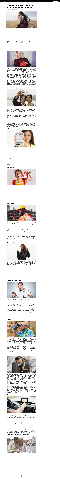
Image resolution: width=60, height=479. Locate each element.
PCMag (12, 374)
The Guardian (28, 72)
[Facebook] (47, 1)
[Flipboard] (50, 1)
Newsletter (55, 1)
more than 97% (30, 107)
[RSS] (51, 1)
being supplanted (10, 227)
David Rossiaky (9, 9)
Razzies (14, 157)
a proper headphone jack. (27, 271)
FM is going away (25, 351)
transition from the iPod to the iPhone (14, 266)
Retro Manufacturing (30, 300)
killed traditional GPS (29, 429)
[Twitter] (48, 1)
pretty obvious (17, 459)
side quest (31, 311)
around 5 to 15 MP (29, 116)
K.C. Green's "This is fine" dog (17, 300)
